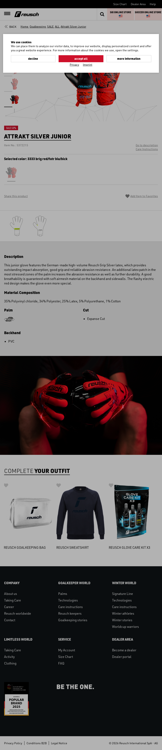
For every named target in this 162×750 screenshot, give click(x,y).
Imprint (87, 64)
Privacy (74, 64)
